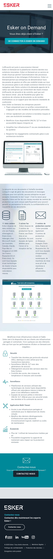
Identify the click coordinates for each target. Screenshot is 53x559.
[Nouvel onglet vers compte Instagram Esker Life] (33, 537)
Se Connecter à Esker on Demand (26, 41)
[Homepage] (12, 5)
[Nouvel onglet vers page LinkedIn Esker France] (17, 537)
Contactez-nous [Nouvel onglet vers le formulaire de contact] (14, 527)
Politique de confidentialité (13, 548)
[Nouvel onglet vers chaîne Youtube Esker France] (25, 537)
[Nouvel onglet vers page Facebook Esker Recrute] (8, 537)
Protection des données (34, 548)
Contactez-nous (26, 474)
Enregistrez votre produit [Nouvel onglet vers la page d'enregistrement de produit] (12, 551)
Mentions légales (38, 544)
